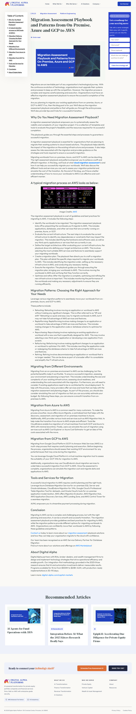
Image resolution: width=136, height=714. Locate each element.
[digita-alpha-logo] (16, 4)
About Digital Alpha (15, 72)
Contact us (35, 533)
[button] (92, 668)
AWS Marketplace (83, 545)
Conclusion (12, 69)
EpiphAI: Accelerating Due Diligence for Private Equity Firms (109, 638)
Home (47, 4)
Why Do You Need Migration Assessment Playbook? (16, 22)
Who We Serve (72, 4)
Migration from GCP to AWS (16, 59)
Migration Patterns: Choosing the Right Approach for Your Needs (15, 39)
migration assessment (77, 533)
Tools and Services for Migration (16, 65)
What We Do (58, 4)
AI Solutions (85, 4)
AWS (75, 211)
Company (97, 4)
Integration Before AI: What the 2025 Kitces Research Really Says (66, 638)
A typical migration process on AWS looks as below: (16, 30)
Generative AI (58, 629)
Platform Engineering (68, 13)
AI (52, 629)
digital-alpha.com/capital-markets (57, 575)
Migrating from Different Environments (17, 48)
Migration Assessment (48, 13)
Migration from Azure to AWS (17, 53)
